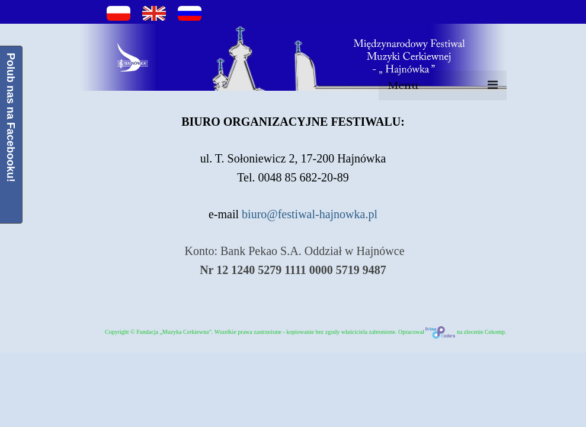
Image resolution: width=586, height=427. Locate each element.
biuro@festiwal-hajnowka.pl (309, 214)
